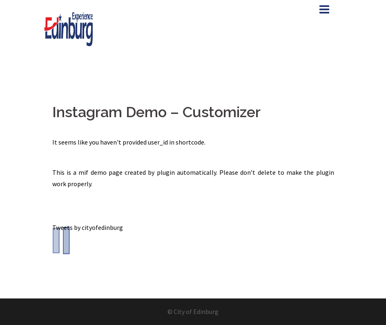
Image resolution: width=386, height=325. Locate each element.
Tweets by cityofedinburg (87, 227)
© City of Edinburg (193, 311)
